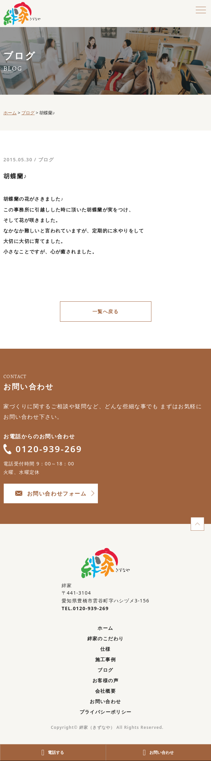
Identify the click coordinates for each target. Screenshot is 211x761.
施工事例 (105, 659)
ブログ (46, 159)
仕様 (105, 649)
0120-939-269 (42, 449)
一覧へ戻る (105, 311)
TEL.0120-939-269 (85, 608)
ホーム (105, 628)
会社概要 (105, 691)
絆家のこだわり (105, 638)
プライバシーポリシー (106, 712)
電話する (52, 752)
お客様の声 (105, 680)
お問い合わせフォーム (51, 493)
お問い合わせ (105, 701)
